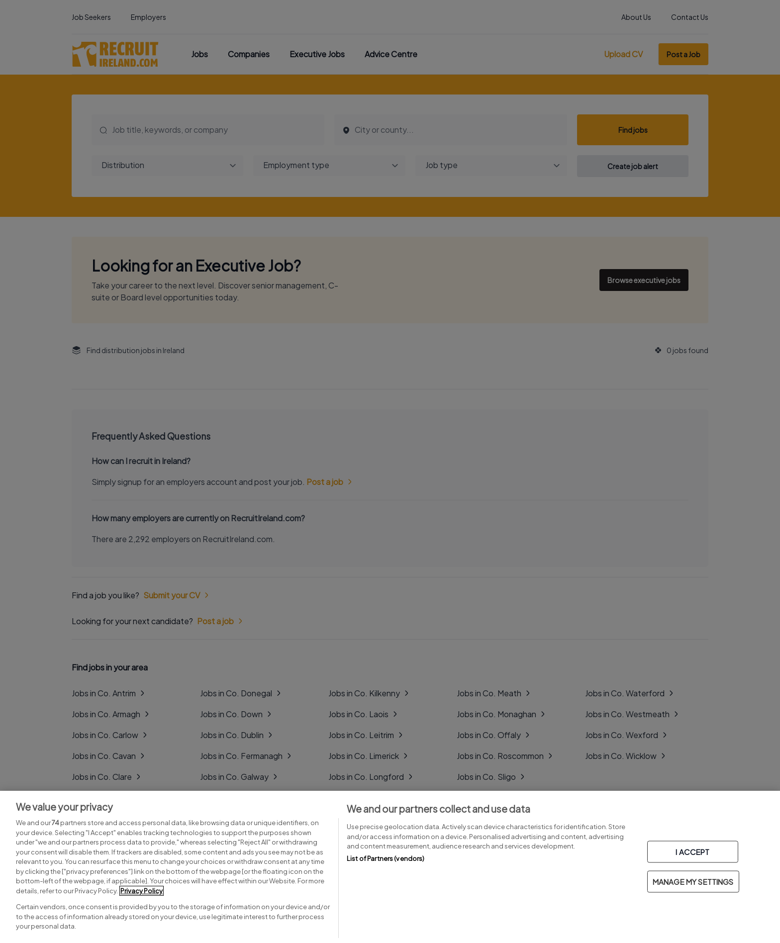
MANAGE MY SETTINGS (693, 881)
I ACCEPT (692, 851)
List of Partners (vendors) (385, 858)
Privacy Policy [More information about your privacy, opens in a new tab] (141, 891)
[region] (390, 867)
